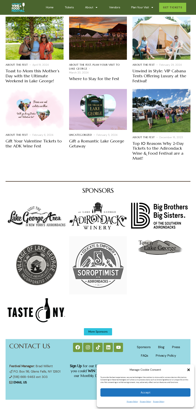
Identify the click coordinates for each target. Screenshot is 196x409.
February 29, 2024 (170, 64)
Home (49, 7)
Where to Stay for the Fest (94, 78)
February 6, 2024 (43, 135)
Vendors (114, 7)
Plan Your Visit (142, 7)
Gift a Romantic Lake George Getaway (96, 144)
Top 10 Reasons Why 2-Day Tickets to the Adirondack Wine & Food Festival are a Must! (158, 151)
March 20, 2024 (79, 72)
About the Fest (17, 64)
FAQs (144, 356)
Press (176, 347)
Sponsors (144, 347)
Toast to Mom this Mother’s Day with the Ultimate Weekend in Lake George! (32, 76)
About (91, 7)
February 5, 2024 (107, 135)
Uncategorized (80, 135)
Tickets (69, 7)
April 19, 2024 (40, 64)
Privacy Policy (132, 401)
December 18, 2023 (171, 137)
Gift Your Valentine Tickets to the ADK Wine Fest (34, 144)
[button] (188, 370)
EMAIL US (20, 382)
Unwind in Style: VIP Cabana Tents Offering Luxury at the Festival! (159, 76)
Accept (145, 392)
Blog (161, 347)
